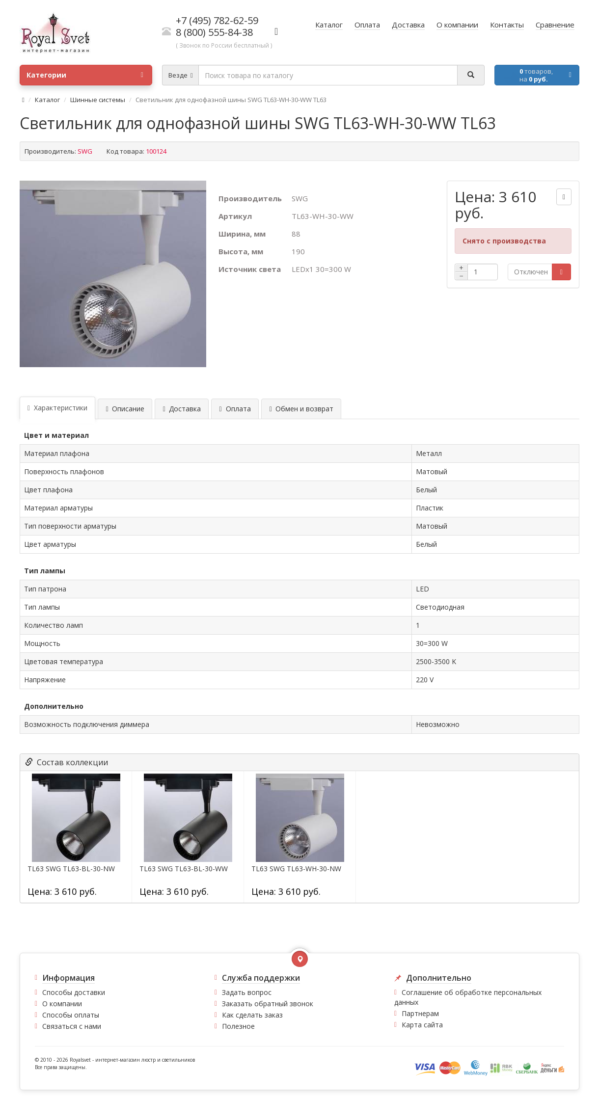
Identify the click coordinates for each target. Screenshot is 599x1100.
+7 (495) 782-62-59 (217, 20)
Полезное (238, 1026)
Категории (85, 75)
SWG (85, 151)
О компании (62, 1003)
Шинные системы (97, 99)
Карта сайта (422, 1024)
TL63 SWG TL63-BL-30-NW (71, 868)
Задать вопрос (247, 992)
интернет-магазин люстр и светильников (145, 1059)
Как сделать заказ (252, 1015)
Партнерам (420, 1013)
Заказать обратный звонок (267, 1003)
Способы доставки (73, 992)
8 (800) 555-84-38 (214, 32)
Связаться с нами (71, 1026)
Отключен (531, 271)
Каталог (47, 99)
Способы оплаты (70, 1015)
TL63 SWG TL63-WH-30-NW (296, 868)
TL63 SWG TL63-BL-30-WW (183, 868)
